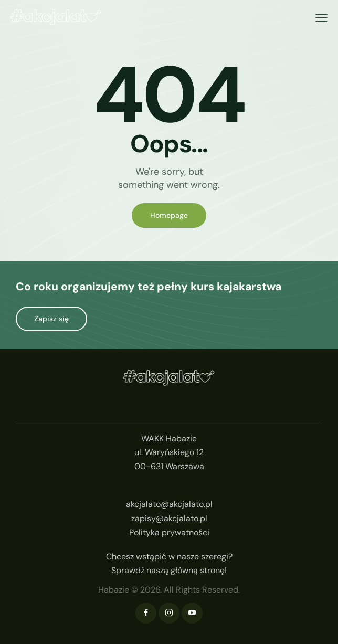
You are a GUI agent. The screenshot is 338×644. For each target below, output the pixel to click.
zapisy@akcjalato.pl (169, 518)
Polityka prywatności (169, 532)
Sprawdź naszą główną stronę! (169, 570)
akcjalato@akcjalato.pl (169, 504)
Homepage (169, 215)
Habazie (113, 589)
